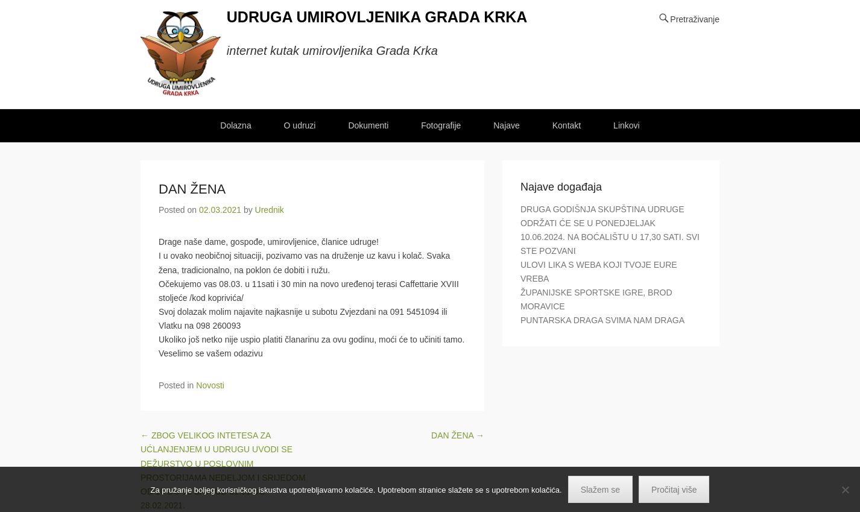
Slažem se (600, 490)
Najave (506, 125)
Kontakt (566, 125)
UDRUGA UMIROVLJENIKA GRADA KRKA (377, 16)
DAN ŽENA (192, 189)
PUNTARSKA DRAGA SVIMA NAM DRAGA (602, 320)
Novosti (210, 385)
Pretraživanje (694, 19)
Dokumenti (368, 125)
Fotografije (441, 125)
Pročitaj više (674, 490)
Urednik (269, 210)
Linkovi (626, 125)
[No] (845, 490)
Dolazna (235, 125)
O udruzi (300, 125)
